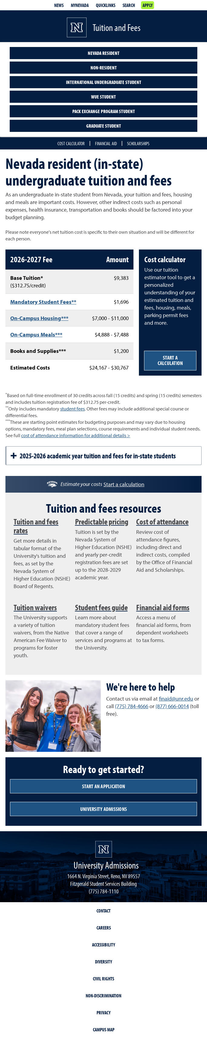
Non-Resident (103, 68)
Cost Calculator (71, 143)
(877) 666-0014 (172, 706)
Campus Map (103, 1029)
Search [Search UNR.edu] (129, 5)
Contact (103, 911)
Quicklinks (105, 5)
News (59, 5)
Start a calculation (170, 360)
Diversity (103, 962)
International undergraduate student (103, 82)
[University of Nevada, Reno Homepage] (103, 849)
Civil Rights (103, 979)
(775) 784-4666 (131, 706)
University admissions (103, 808)
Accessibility (103, 945)
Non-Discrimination (103, 996)
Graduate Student (103, 126)
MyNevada (80, 5)
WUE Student (103, 97)
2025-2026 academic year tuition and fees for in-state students (93, 455)
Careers (104, 928)
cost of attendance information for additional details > (75, 435)
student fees (72, 409)
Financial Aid (106, 143)
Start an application (103, 786)
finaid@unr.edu (176, 698)
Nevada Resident (104, 53)
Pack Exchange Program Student (103, 111)
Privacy (103, 1013)
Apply (148, 5)
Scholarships (138, 143)
